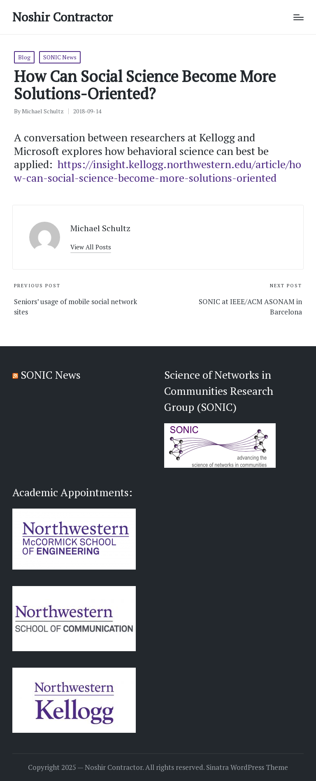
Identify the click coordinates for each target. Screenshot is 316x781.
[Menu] (298, 17)
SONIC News (60, 57)
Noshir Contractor (62, 17)
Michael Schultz (100, 228)
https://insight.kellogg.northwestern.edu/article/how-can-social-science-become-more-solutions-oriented (157, 171)
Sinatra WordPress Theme (247, 767)
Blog (24, 57)
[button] (90, 247)
